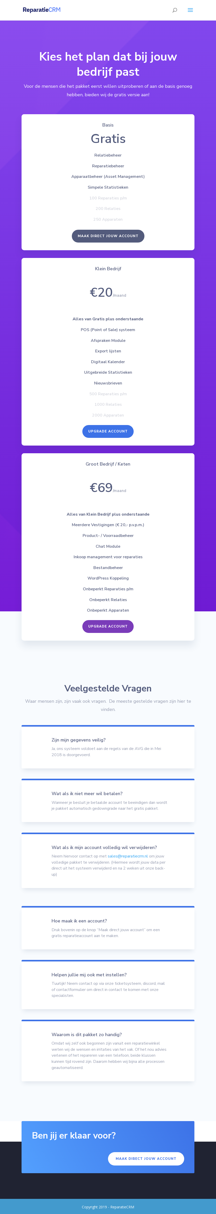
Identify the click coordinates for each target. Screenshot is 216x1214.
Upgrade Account (108, 434)
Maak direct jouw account (108, 242)
